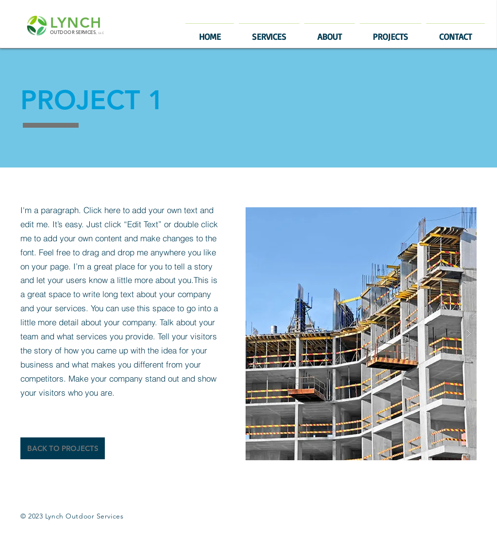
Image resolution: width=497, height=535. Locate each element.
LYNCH (76, 23)
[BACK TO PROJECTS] (62, 448)
